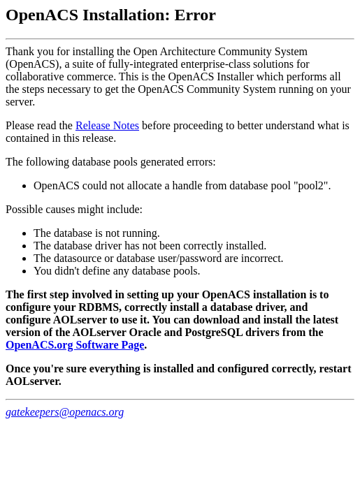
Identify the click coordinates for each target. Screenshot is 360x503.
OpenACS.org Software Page (75, 345)
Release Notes (107, 125)
